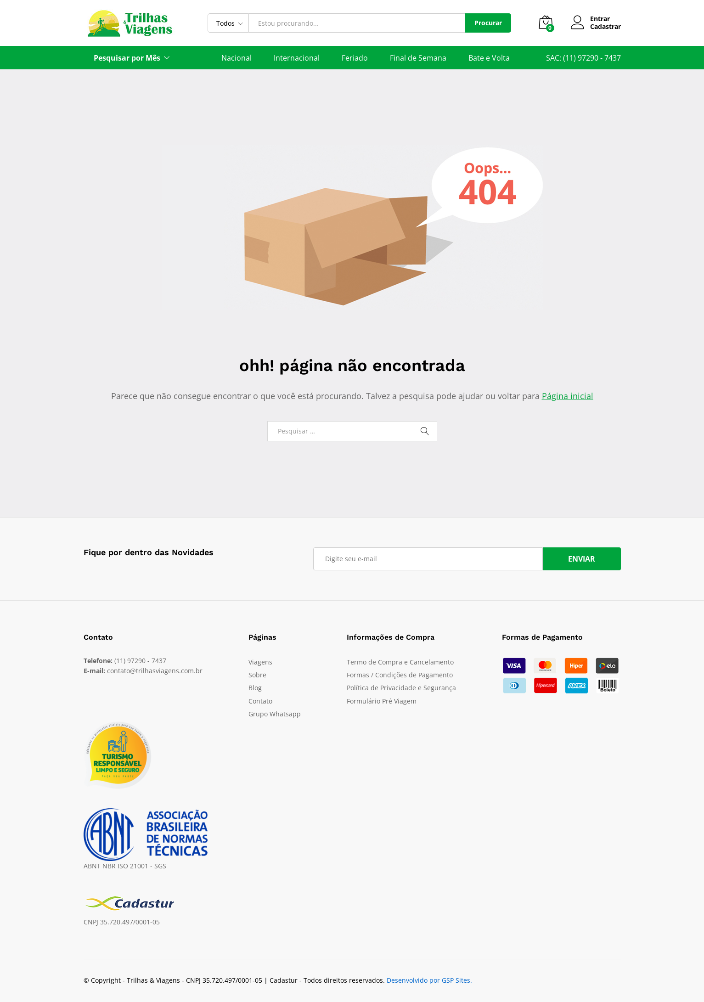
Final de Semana (418, 58)
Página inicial (567, 395)
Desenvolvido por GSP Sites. (429, 980)
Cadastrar (605, 27)
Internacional (297, 58)
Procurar (488, 22)
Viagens (260, 662)
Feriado (355, 58)
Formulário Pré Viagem (382, 701)
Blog (255, 687)
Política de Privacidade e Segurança (401, 687)
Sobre (257, 674)
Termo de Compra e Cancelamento (400, 662)
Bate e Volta (489, 58)
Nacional (236, 58)
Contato (260, 701)
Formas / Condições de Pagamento (400, 674)
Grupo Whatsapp (274, 713)
